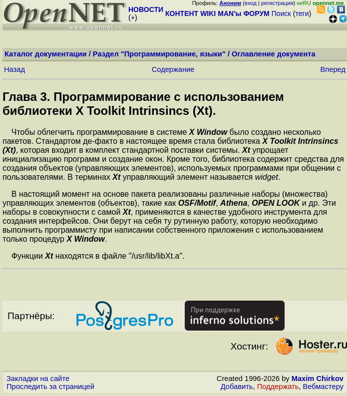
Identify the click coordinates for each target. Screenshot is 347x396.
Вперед (333, 69)
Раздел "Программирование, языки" (159, 54)
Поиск (281, 13)
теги (302, 13)
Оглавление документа (274, 54)
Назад (14, 69)
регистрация (277, 3)
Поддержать (278, 387)
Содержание (173, 69)
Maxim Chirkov (318, 379)
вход (251, 3)
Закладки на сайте (37, 379)
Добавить (237, 387)
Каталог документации (45, 54)
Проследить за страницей (50, 387)
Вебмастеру (323, 387)
